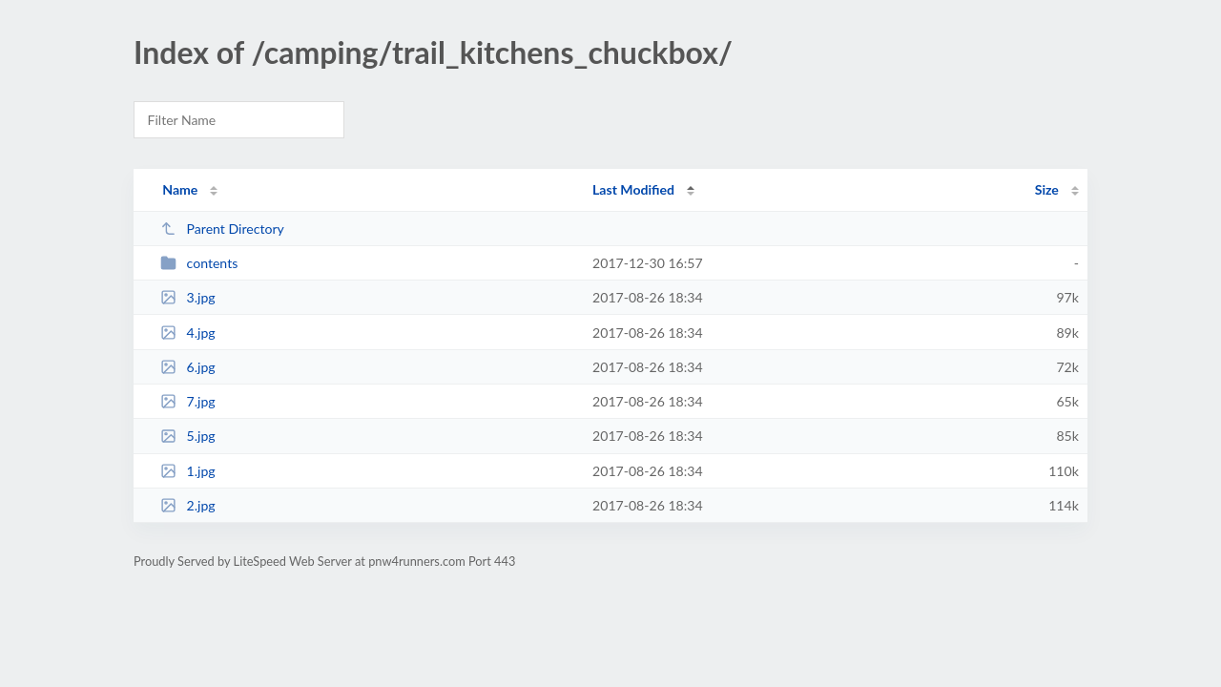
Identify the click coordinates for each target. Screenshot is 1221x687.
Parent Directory (222, 228)
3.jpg (188, 297)
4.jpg (188, 332)
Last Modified (633, 189)
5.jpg (188, 435)
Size (1047, 189)
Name (179, 189)
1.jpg (188, 471)
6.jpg (188, 367)
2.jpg (188, 505)
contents (199, 263)
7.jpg (188, 401)
